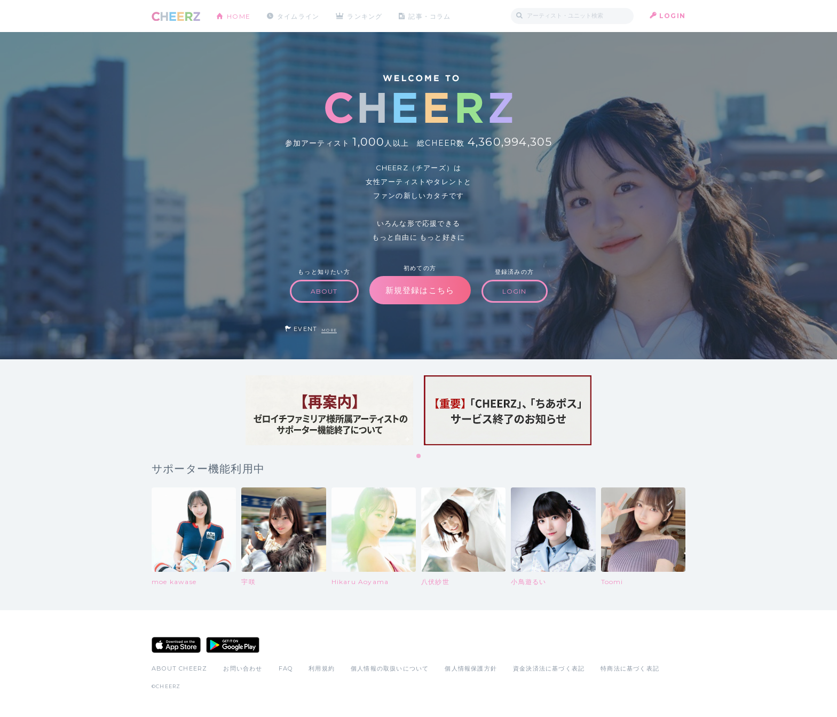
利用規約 (322, 668)
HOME (238, 16)
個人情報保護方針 (471, 668)
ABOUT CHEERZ (179, 668)
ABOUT (324, 291)
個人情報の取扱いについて (390, 668)
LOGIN (672, 16)
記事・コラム (430, 16)
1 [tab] (419, 456)
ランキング (365, 16)
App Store (176, 645)
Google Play (232, 645)
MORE (329, 330)
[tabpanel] (329, 410)
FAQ (286, 668)
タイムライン (298, 16)
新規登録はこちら (420, 290)
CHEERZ (176, 16)
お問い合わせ (242, 668)
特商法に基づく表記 (630, 668)
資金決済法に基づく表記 (549, 668)
